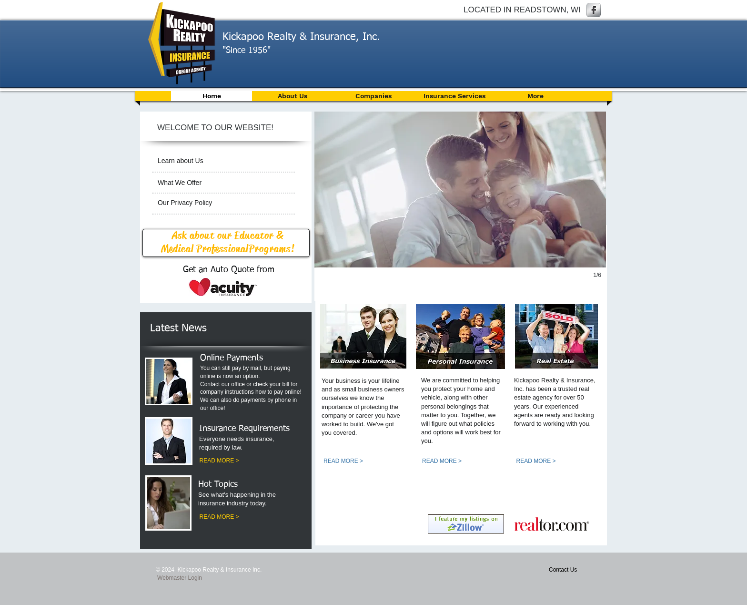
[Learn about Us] (222, 161)
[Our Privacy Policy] (223, 203)
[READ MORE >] (219, 461)
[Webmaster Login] (179, 578)
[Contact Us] (571, 570)
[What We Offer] (223, 183)
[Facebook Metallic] (593, 10)
